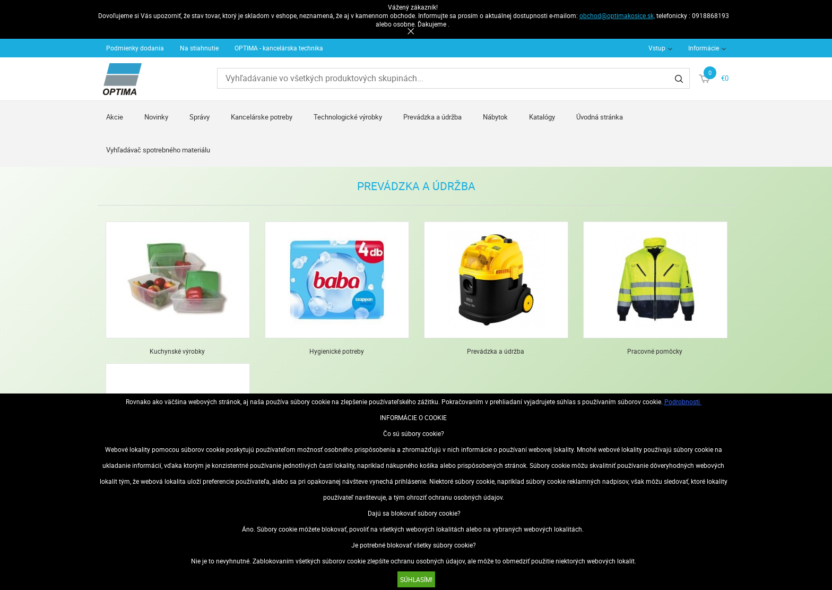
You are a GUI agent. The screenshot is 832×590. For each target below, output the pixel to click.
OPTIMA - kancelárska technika (279, 48)
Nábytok (495, 117)
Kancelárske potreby (261, 117)
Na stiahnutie (199, 48)
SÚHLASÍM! (416, 579)
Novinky (156, 117)
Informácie (703, 48)
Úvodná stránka (599, 117)
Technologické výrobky (348, 117)
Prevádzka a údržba (432, 117)
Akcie (114, 117)
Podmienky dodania (135, 48)
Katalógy (542, 117)
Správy (199, 117)
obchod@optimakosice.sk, (617, 15)
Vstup (656, 48)
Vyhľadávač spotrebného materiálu (158, 150)
